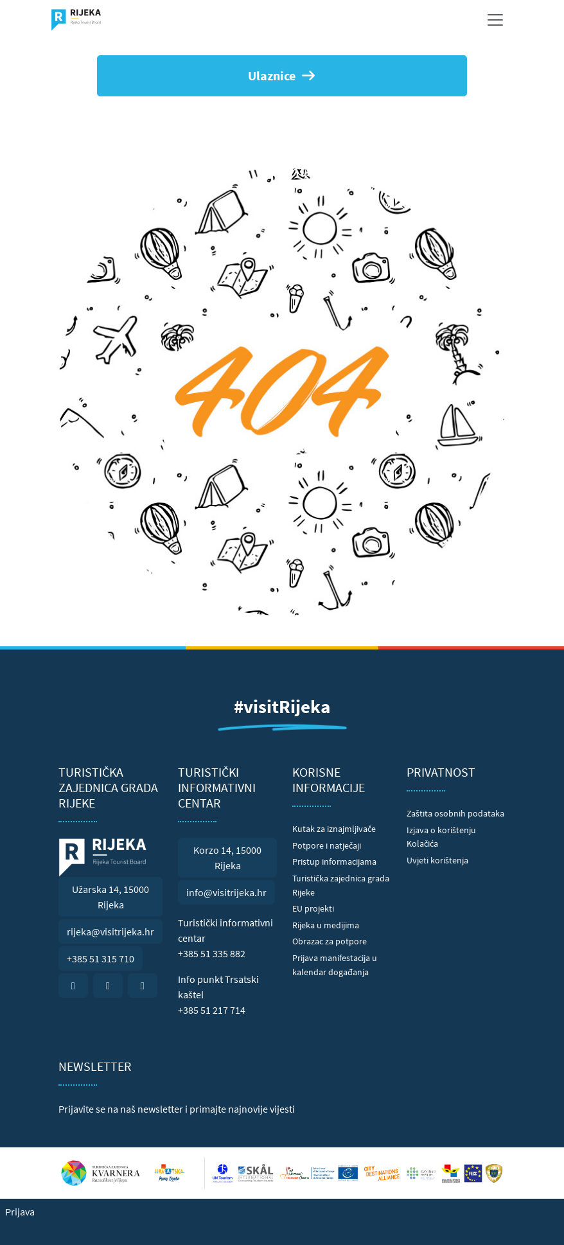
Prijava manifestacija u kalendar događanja (334, 965)
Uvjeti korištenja (437, 860)
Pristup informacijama (334, 861)
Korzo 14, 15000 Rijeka (227, 857)
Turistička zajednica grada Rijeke (340, 885)
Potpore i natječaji (326, 845)
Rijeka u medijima (325, 925)
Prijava (20, 1211)
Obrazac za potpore (329, 941)
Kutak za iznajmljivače (334, 828)
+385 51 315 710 (100, 958)
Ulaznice (282, 75)
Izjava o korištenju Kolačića (441, 837)
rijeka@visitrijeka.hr (110, 931)
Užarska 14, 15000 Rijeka (110, 897)
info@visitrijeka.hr (226, 892)
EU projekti (313, 908)
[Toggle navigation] (495, 20)
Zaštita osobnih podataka (455, 813)
